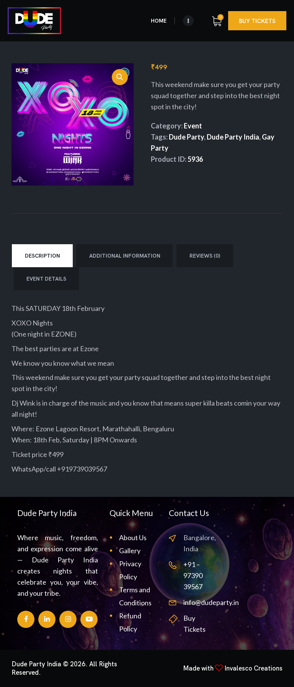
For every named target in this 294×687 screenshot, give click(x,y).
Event (193, 126)
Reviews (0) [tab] (204, 255)
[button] (120, 77)
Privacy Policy (130, 570)
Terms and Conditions (135, 596)
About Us (133, 537)
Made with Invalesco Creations (233, 668)
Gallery (129, 550)
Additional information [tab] (124, 255)
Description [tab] (42, 255)
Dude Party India (233, 137)
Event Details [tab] (46, 278)
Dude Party (186, 137)
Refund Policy (130, 622)
